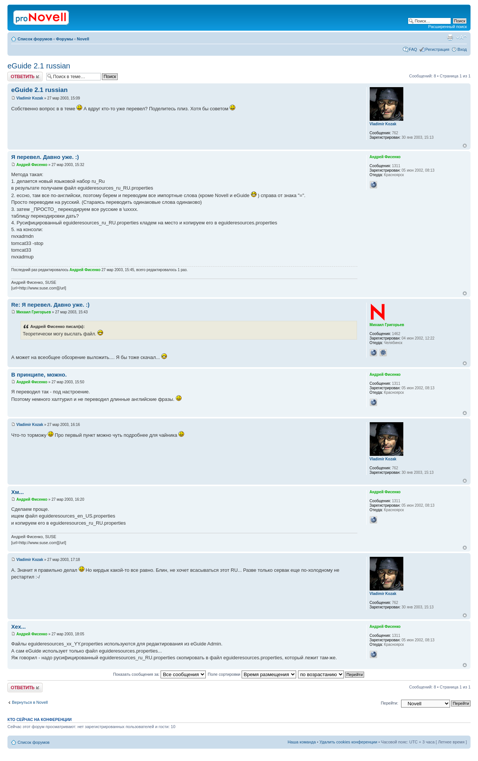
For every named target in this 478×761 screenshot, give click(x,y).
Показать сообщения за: (159, 674)
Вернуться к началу (465, 146)
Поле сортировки (252, 674)
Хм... (17, 492)
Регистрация (437, 49)
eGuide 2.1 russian (38, 66)
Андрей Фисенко (31, 165)
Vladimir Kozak (29, 98)
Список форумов (35, 39)
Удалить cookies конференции (349, 742)
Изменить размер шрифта (461, 37)
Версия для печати (450, 37)
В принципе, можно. (39, 374)
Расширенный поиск (447, 26)
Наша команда (302, 742)
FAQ (413, 49)
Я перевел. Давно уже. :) (45, 157)
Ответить (25, 76)
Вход (462, 49)
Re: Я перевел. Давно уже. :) (50, 304)
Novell (83, 39)
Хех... (18, 626)
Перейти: (389, 703)
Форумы (64, 39)
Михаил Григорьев (33, 312)
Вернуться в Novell (30, 702)
